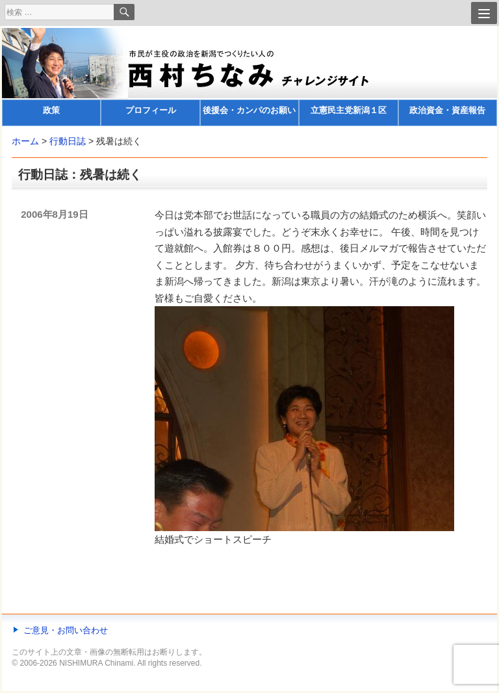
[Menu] (484, 13)
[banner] (249, 77)
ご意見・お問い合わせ (65, 630)
